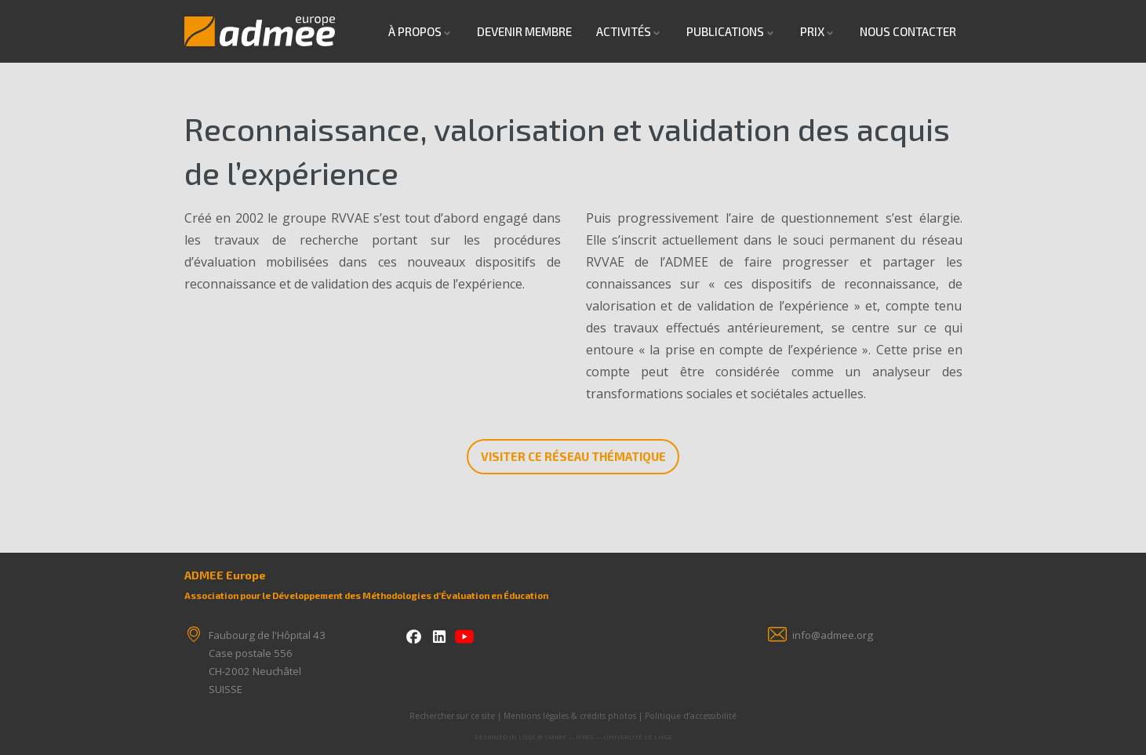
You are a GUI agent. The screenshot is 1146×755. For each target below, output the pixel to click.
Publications (725, 31)
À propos (415, 31)
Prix (812, 31)
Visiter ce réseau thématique (573, 456)
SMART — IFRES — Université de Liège (608, 736)
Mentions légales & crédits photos (570, 715)
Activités (623, 31)
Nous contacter (908, 31)
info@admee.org (832, 635)
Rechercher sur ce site (452, 715)
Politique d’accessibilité (691, 715)
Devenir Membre (524, 31)
